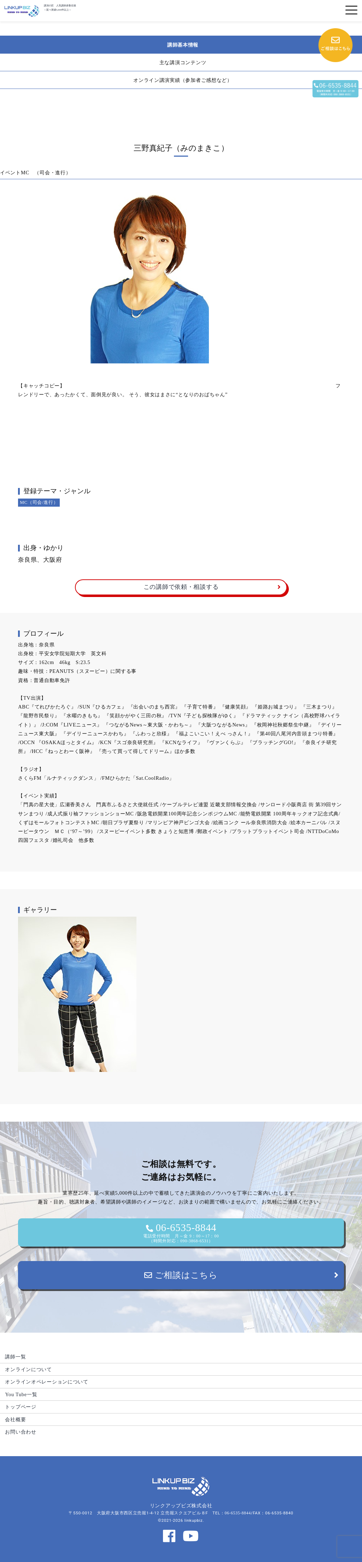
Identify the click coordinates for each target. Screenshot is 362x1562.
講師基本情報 (182, 45)
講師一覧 (15, 1356)
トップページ (20, 1407)
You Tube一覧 (21, 1394)
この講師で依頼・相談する (181, 587)
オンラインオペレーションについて (46, 1382)
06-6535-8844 (181, 1233)
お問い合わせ (20, 1432)
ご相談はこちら (181, 1275)
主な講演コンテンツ (182, 62)
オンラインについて (28, 1369)
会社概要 (15, 1419)
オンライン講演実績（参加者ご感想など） (182, 80)
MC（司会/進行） (39, 502)
